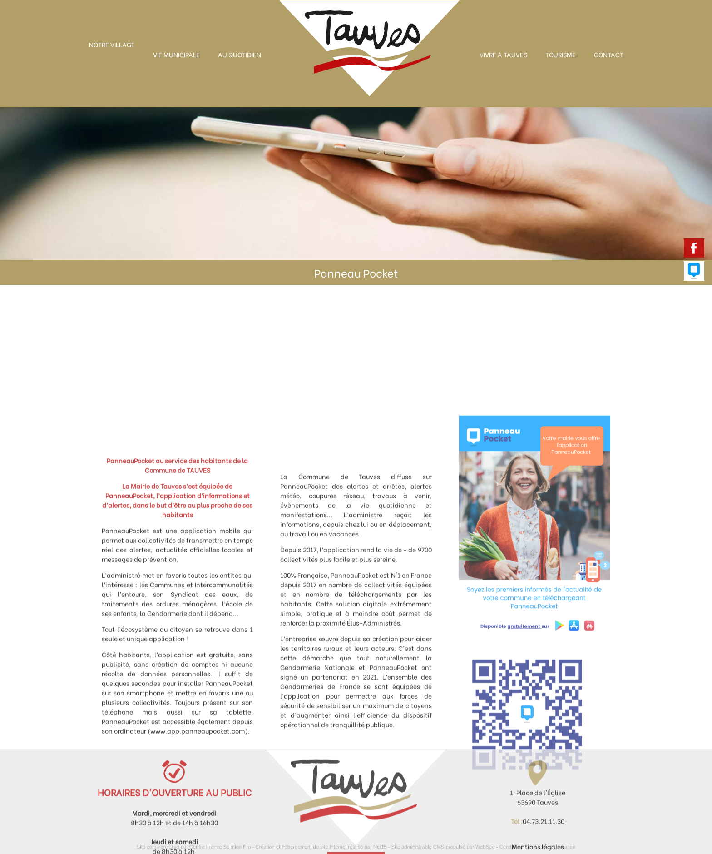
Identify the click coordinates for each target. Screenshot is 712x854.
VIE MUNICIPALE (176, 54)
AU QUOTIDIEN (239, 54)
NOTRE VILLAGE (112, 44)
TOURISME (560, 54)
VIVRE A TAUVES (503, 54)
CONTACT (608, 54)
